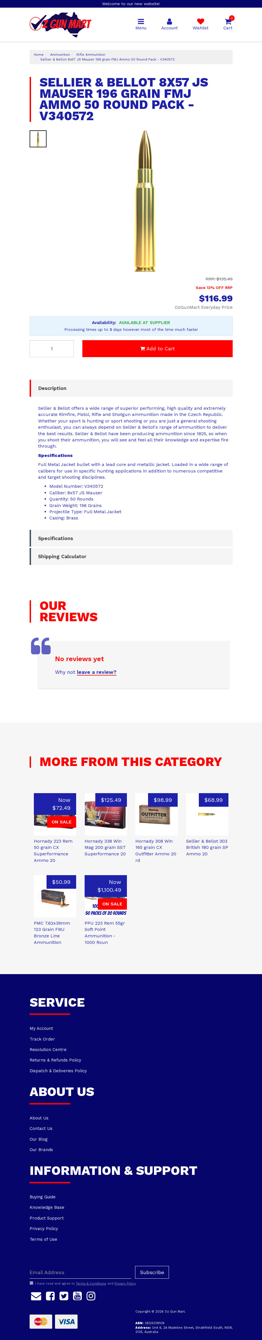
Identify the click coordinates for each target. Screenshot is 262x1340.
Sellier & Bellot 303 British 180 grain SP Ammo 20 (207, 847)
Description (52, 388)
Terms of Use (43, 1239)
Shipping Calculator (62, 556)
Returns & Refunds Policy (55, 1060)
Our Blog (39, 1139)
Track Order (42, 1039)
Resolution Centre (48, 1049)
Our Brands (41, 1149)
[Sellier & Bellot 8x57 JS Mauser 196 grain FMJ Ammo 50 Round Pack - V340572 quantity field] (52, 348)
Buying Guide (43, 1196)
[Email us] (36, 1295)
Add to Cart (157, 348)
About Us (39, 1118)
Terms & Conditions (91, 1283)
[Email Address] (80, 1272)
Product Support (47, 1218)
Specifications (55, 538)
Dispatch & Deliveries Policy (58, 1070)
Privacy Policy (44, 1228)
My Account (41, 1028)
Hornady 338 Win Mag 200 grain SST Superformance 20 (105, 847)
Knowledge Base (47, 1207)
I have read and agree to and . (83, 1283)
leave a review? (96, 672)
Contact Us (41, 1128)
